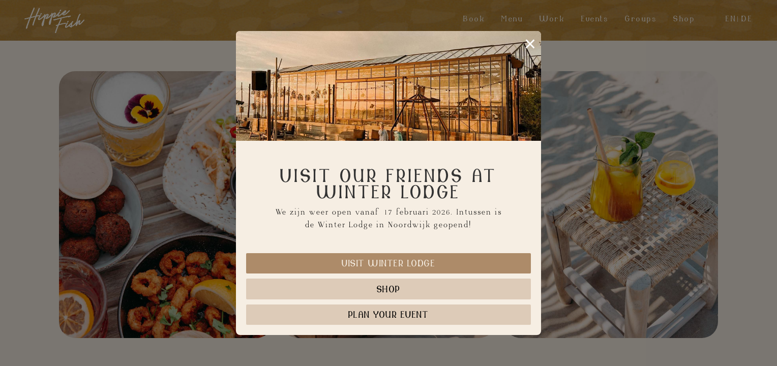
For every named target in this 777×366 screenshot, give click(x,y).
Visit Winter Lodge (388, 263)
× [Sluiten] (530, 44)
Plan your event (388, 314)
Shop (389, 289)
